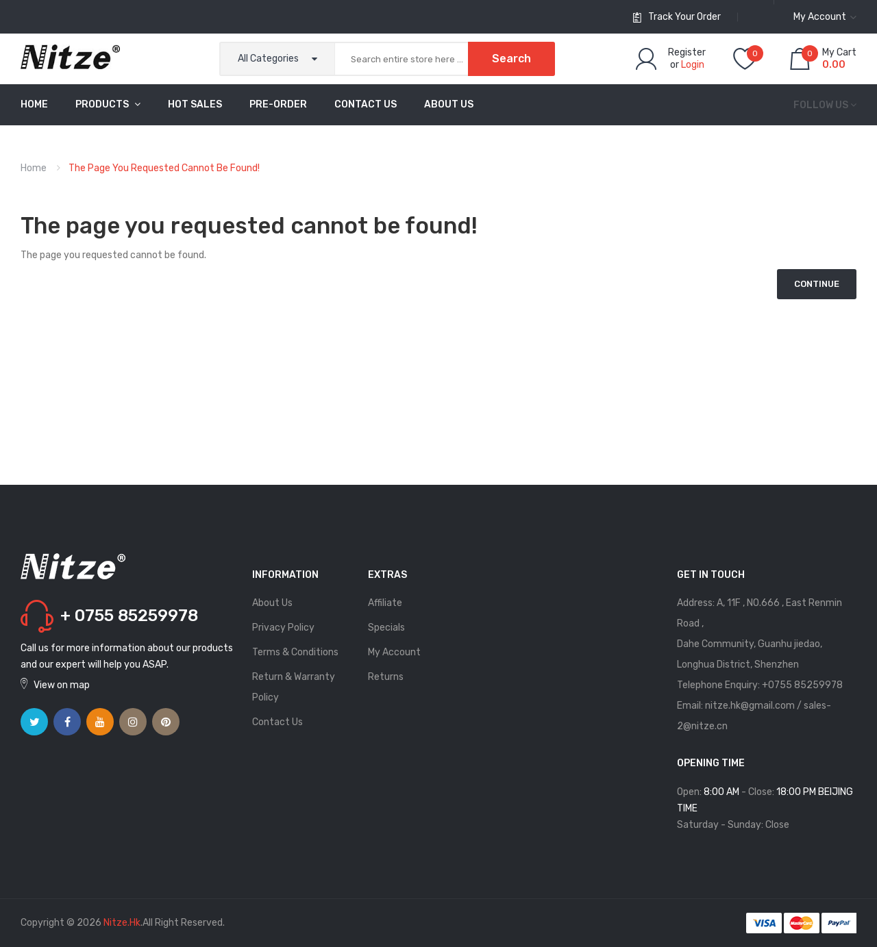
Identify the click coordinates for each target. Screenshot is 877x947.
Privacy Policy (283, 627)
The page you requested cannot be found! (164, 168)
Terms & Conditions (295, 652)
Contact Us (277, 722)
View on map (62, 685)
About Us (272, 603)
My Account (394, 652)
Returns (386, 677)
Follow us (820, 105)
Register (687, 52)
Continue (816, 284)
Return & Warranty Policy (293, 687)
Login (692, 65)
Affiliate (385, 603)
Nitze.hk (121, 923)
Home (34, 168)
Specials (386, 627)
